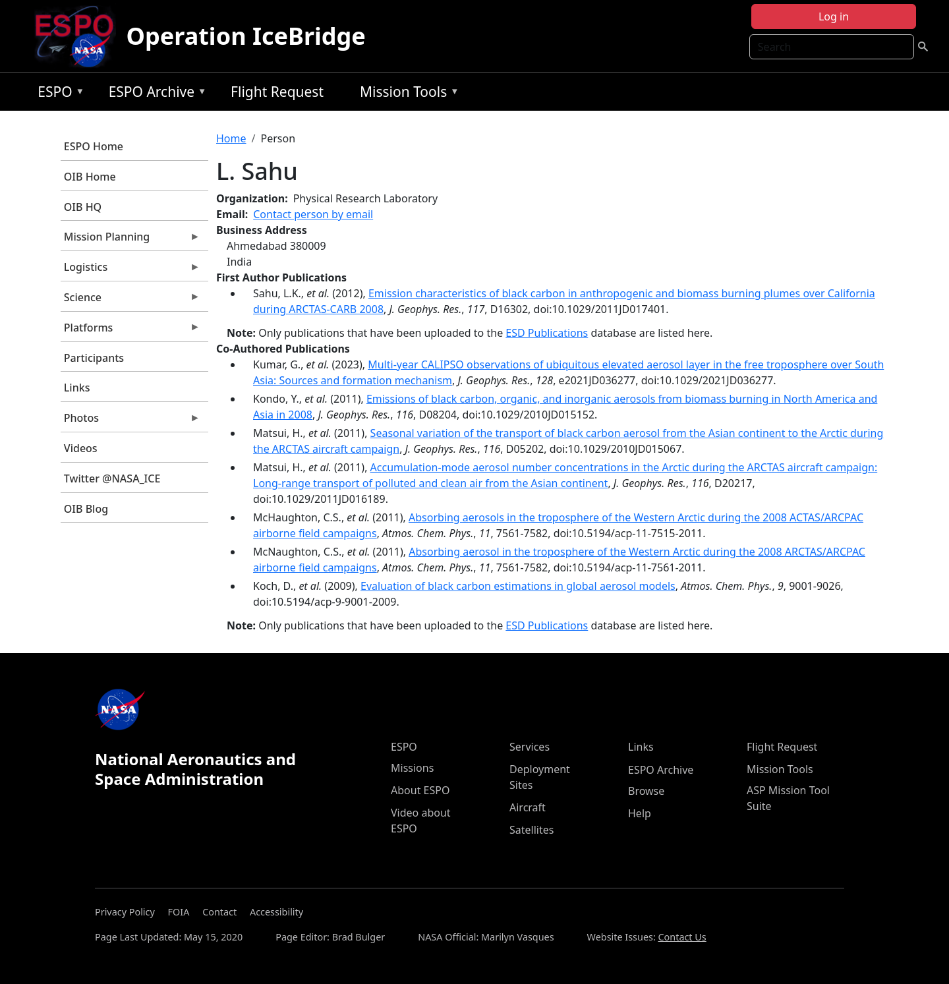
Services (529, 746)
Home (231, 138)
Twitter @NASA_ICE (112, 478)
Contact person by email (313, 214)
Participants (94, 358)
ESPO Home (93, 146)
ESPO (57, 93)
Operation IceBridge (246, 36)
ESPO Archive (154, 93)
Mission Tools (406, 93)
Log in (834, 16)
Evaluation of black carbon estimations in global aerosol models (518, 586)
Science (130, 300)
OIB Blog (86, 509)
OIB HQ (82, 207)
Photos (130, 421)
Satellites (531, 830)
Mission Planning (130, 239)
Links (77, 387)
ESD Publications (546, 333)
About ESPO (420, 790)
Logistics (130, 270)
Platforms (130, 330)
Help (639, 813)
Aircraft (527, 807)
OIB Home (90, 176)
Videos (81, 448)
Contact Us (682, 937)
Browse (646, 791)
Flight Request (277, 91)
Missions (412, 768)
